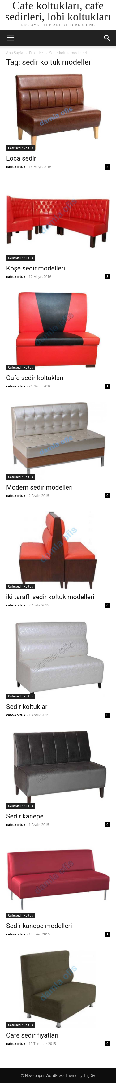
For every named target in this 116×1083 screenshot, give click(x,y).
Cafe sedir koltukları (34, 378)
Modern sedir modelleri (39, 487)
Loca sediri (22, 158)
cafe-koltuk (15, 166)
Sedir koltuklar (26, 706)
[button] (10, 38)
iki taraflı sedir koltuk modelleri (50, 597)
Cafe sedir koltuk (20, 148)
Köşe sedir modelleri (35, 268)
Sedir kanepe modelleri (39, 926)
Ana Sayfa (14, 52)
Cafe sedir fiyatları (32, 1035)
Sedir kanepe (25, 816)
